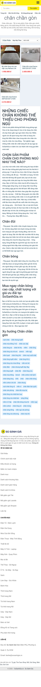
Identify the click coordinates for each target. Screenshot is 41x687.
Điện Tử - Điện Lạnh (8, 523)
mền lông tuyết (8, 371)
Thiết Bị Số (5, 544)
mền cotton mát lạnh (29, 375)
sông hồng (24, 398)
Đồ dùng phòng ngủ (27, 13)
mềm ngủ (34, 402)
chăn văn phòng (8, 390)
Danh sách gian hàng (9, 485)
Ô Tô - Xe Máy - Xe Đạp (9, 570)
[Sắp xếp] (30, 40)
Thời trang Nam (7, 591)
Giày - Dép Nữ (6, 617)
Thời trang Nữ (6, 596)
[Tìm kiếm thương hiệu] (15, 8)
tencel (18, 375)
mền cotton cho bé (9, 382)
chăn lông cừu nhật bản (11, 398)
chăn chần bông (31, 379)
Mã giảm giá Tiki (7, 495)
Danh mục (4, 474)
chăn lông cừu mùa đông (11, 363)
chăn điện (6, 367)
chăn (22, 379)
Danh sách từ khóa (8, 490)
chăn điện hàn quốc (30, 386)
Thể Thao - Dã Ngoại (8, 565)
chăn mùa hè (25, 414)
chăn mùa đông (8, 375)
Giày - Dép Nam (6, 612)
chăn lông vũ (17, 406)
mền (16, 379)
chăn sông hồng (8, 410)
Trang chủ (3, 13)
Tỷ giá (13, 662)
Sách (2, 575)
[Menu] (38, 2)
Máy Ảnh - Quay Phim (9, 554)
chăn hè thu (18, 348)
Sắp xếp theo (17, 40)
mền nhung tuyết (17, 340)
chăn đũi (18, 371)
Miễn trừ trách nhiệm (9, 469)
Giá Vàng (33, 662)
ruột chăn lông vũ (9, 386)
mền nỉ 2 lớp (7, 402)
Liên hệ (3, 511)
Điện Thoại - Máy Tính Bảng (11, 539)
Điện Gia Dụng (6, 528)
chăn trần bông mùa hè (21, 402)
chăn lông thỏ (16, 355)
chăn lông (32, 348)
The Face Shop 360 (22, 662)
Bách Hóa (4, 586)
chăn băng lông (8, 379)
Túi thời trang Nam (8, 601)
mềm (25, 348)
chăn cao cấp (23, 344)
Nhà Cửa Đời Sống (13, 13)
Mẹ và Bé (4, 560)
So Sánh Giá (29, 669)
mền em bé (25, 363)
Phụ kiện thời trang (8, 633)
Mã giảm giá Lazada (8, 501)
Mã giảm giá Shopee (8, 506)
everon (21, 351)
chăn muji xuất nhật (29, 355)
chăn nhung (22, 382)
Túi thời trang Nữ (7, 607)
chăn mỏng (27, 406)
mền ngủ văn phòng (22, 410)
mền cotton (7, 406)
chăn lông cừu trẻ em (10, 351)
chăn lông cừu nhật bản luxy (12, 394)
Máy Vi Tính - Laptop (8, 549)
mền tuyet (6, 355)
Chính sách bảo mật (8, 459)
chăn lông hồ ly (24, 359)
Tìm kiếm (33, 8)
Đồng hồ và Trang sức (9, 628)
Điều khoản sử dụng (8, 464)
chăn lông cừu (27, 371)
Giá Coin (6, 664)
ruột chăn (6, 340)
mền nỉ (19, 386)
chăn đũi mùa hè (21, 390)
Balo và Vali (5, 622)
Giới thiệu (4, 453)
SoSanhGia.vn (19, 669)
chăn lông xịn (7, 348)
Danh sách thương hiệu (9, 480)
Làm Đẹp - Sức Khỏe (8, 580)
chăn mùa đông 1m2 (10, 344)
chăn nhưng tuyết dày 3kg (20, 367)
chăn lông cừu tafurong (11, 414)
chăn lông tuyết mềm (10, 359)
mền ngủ (29, 351)
